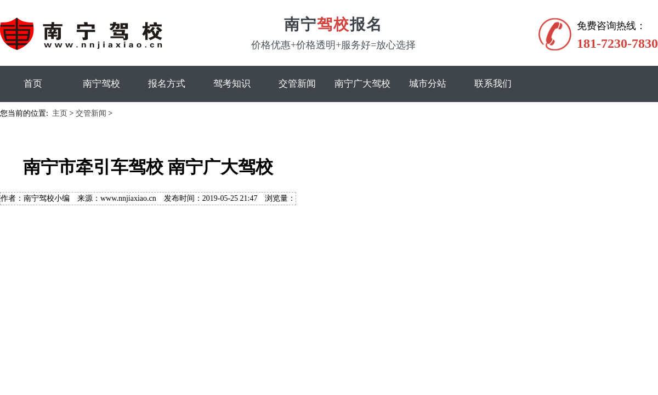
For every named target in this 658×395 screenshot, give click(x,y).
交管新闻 (297, 83)
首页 (33, 83)
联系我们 (493, 83)
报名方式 (166, 83)
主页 (59, 113)
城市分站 (427, 83)
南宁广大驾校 (362, 83)
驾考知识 (232, 83)
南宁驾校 (101, 83)
